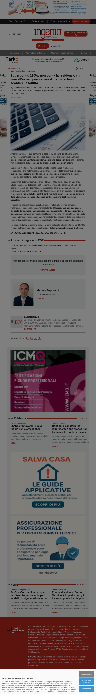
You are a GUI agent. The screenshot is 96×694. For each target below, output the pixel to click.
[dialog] (48, 681)
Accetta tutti (86, 689)
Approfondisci (86, 674)
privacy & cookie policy (61, 683)
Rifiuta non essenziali (86, 681)
